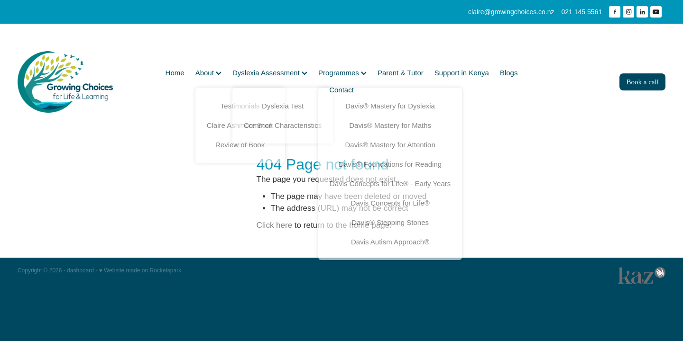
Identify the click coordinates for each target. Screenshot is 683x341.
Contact (341, 90)
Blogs (509, 73)
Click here (275, 225)
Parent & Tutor (401, 73)
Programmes (342, 73)
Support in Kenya (461, 73)
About (208, 73)
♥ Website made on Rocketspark (140, 270)
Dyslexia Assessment (269, 73)
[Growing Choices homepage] (82, 82)
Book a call (643, 82)
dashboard (80, 270)
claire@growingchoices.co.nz (511, 12)
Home (175, 73)
